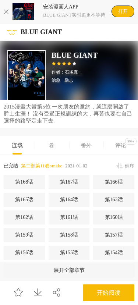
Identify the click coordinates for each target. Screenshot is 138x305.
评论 (126, 143)
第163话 (114, 199)
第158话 (69, 235)
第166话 (114, 182)
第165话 (24, 199)
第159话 (24, 235)
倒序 (129, 166)
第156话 (24, 252)
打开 (123, 11)
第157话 (114, 235)
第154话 (114, 252)
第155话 (69, 252)
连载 (17, 145)
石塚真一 (73, 72)
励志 (68, 80)
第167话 (69, 182)
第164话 (69, 199)
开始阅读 (108, 293)
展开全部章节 (69, 270)
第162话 (24, 217)
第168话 (24, 182)
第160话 (114, 217)
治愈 (56, 80)
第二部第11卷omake (41, 166)
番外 (86, 145)
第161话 (69, 217)
